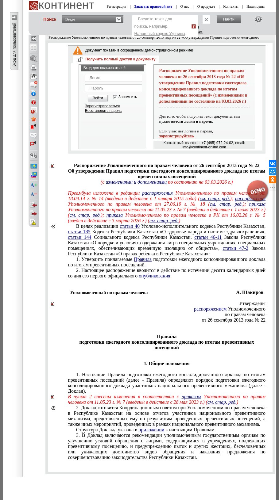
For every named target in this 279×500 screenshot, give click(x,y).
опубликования (154, 275)
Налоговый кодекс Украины (159, 33)
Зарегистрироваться (102, 106)
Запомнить (127, 97)
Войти (98, 98)
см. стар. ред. (226, 204)
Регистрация (116, 6)
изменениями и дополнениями (136, 182)
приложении (151, 429)
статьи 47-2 (236, 248)
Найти (228, 19)
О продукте (206, 6)
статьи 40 (130, 226)
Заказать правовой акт (153, 6)
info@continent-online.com (204, 147)
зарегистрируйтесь (176, 136)
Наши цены (255, 6)
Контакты (230, 6)
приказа (257, 204)
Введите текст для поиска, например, (159, 26)
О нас (184, 6)
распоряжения (157, 193)
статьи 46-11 (208, 237)
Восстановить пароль (103, 111)
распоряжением (210, 308)
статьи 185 (79, 231)
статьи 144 (79, 237)
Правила (143, 259)
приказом (191, 396)
